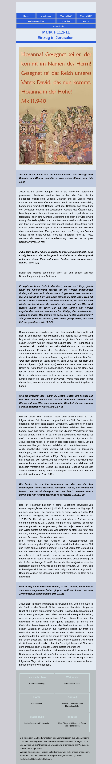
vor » (86, 21)
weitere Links (58, 26)
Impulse (72, 716)
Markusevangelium (36, 21)
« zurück (66, 21)
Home (26, 16)
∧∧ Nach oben (37, 677)
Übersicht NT (86, 16)
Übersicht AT (66, 16)
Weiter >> (72, 677)
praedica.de (46, 16)
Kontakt (72, 697)
